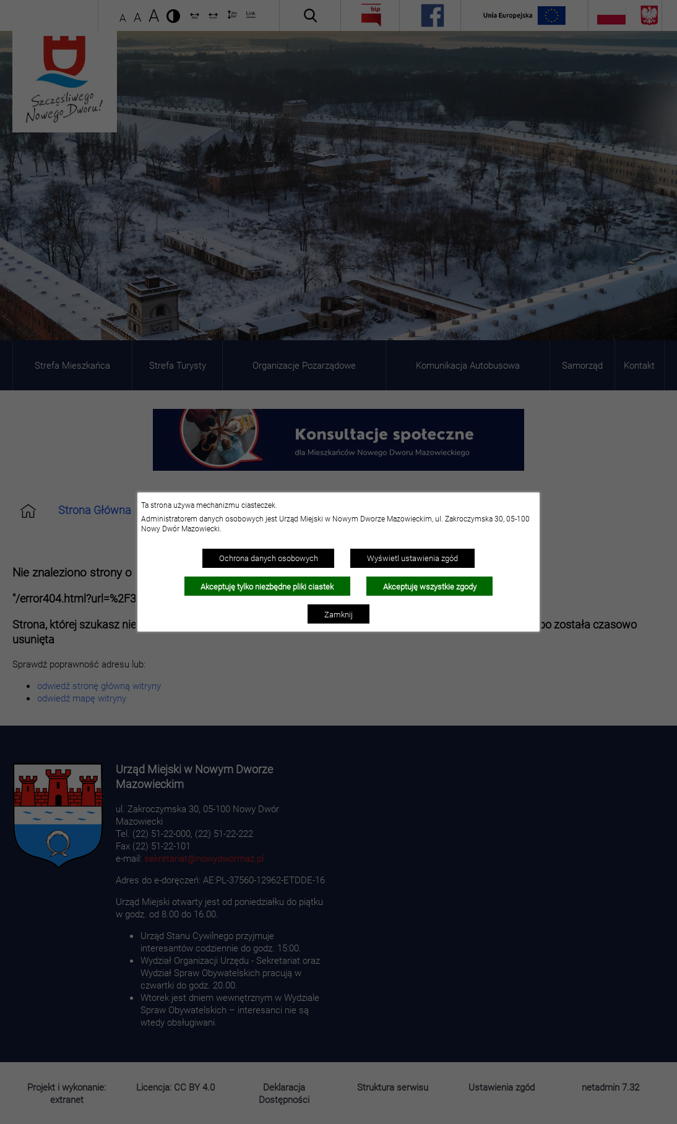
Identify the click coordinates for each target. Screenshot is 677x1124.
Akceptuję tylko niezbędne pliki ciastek (267, 586)
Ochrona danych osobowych (268, 558)
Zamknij (338, 614)
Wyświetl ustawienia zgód (412, 558)
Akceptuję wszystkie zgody (429, 586)
